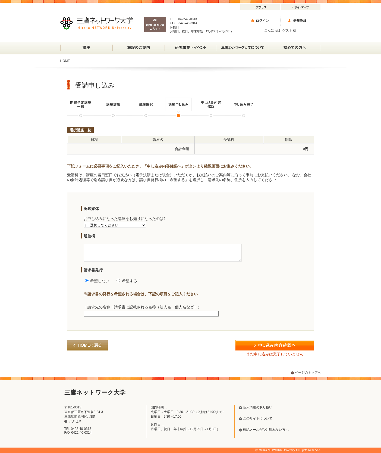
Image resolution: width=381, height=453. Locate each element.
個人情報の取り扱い (257, 407)
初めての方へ (295, 47)
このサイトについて (257, 418)
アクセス (260, 7)
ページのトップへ (308, 372)
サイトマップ (300, 7)
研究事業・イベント (191, 45)
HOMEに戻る (87, 348)
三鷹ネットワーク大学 (96, 23)
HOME (65, 61)
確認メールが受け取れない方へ (266, 430)
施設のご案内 (138, 45)
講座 (86, 47)
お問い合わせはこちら (155, 24)
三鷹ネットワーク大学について (243, 45)
